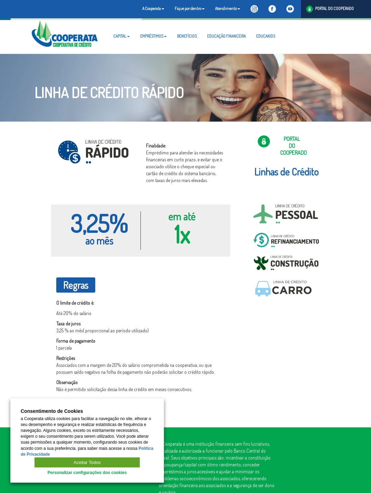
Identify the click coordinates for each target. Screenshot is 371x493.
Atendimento (227, 8)
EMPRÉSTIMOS (153, 36)
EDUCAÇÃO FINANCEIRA (226, 36)
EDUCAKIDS (265, 36)
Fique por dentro (190, 8)
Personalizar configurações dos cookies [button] (87, 472)
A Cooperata (153, 8)
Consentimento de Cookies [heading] (52, 411)
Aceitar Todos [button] (87, 462)
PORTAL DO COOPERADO (330, 9)
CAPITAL (121, 36)
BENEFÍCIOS (187, 36)
